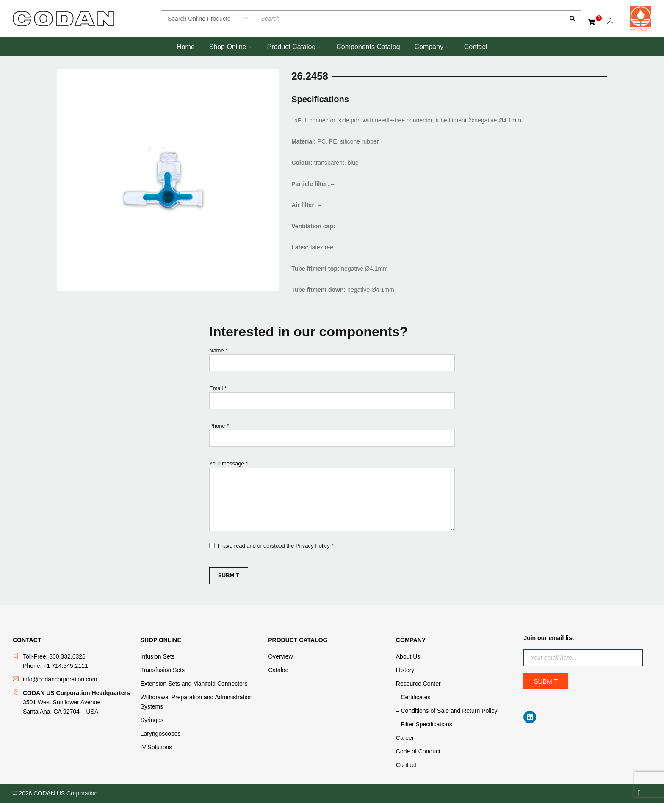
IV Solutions (156, 747)
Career (405, 737)
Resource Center (418, 683)
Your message (332, 496)
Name (332, 361)
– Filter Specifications (424, 724)
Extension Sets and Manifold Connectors (194, 683)
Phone (332, 437)
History (405, 670)
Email (332, 399)
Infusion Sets (158, 656)
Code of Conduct (418, 751)
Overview (280, 656)
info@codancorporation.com (60, 679)
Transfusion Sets (163, 670)
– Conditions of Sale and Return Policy (447, 710)
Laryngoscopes (161, 733)
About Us (408, 656)
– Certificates (413, 697)
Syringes (152, 720)
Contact (406, 764)
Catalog (278, 670)
